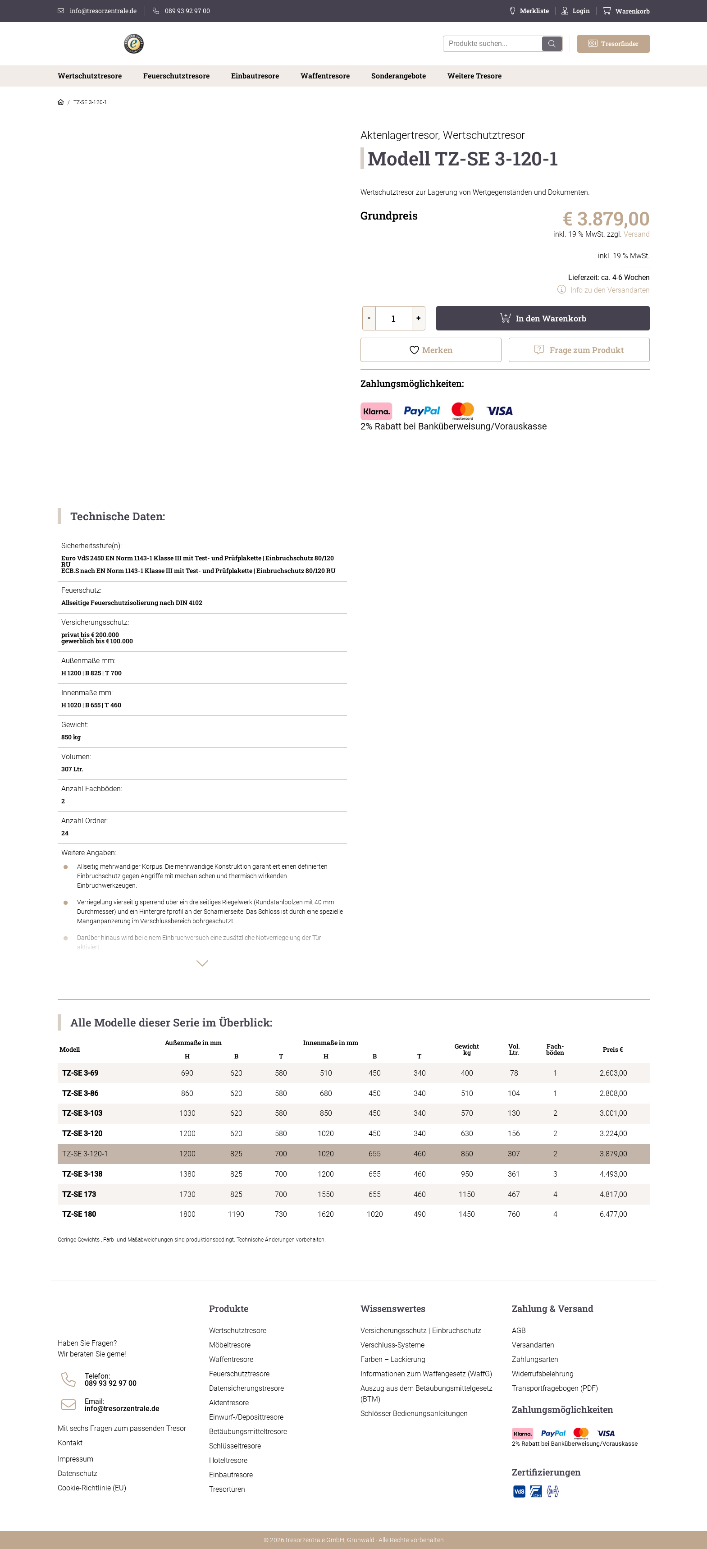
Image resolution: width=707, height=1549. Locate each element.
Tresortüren (227, 1489)
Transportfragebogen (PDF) (555, 1388)
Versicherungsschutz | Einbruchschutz (420, 1330)
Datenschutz (77, 1473)
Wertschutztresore (90, 75)
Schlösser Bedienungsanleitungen (414, 1413)
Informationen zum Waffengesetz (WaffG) (426, 1374)
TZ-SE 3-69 (80, 1073)
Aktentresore (229, 1402)
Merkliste (534, 11)
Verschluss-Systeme (392, 1345)
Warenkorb (633, 11)
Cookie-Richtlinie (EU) (92, 1488)
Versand (637, 234)
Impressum (75, 1459)
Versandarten (533, 1345)
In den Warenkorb (551, 318)
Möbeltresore (230, 1345)
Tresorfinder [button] (613, 43)
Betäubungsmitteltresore (248, 1431)
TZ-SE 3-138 (82, 1174)
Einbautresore (255, 75)
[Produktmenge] (394, 318)
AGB (519, 1330)
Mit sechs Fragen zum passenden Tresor (122, 1428)
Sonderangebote (398, 75)
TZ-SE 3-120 (82, 1133)
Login (581, 11)
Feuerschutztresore (176, 75)
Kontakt (70, 1443)
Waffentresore (325, 75)
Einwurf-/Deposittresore (246, 1417)
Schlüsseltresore (235, 1446)
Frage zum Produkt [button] (587, 349)
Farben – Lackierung (392, 1359)
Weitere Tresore (474, 75)
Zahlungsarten (535, 1359)
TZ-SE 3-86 (80, 1093)
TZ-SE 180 (79, 1214)
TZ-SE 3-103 (82, 1113)
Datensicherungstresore (246, 1388)
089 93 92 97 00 (181, 11)
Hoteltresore (228, 1460)
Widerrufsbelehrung (543, 1374)
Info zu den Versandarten (610, 290)
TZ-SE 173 (79, 1194)
